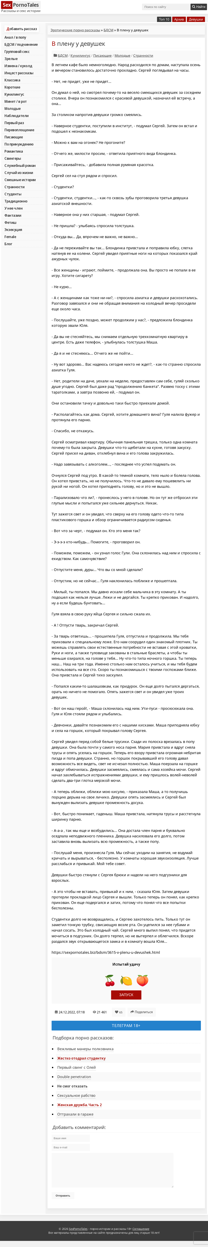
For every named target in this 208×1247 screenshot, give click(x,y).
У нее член (13, 208)
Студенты (12, 193)
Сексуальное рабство (76, 1095)
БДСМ (108, 30)
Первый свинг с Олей (76, 1067)
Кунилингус (14, 94)
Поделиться (142, 1012)
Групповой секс (16, 51)
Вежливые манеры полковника (85, 1048)
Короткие (12, 87)
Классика (12, 80)
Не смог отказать (72, 1086)
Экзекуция (13, 229)
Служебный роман (20, 165)
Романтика (13, 151)
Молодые (12, 108)
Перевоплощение (19, 129)
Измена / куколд (18, 65)
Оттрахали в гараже (75, 1114)
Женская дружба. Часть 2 (79, 1104)
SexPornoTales (78, 1235)
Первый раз (14, 122)
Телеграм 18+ (126, 1025)
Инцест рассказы (19, 72)
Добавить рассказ (21, 28)
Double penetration (74, 1076)
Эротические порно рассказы (75, 30)
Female (10, 236)
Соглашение (140, 1235)
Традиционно (15, 201)
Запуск (126, 995)
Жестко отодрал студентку (81, 1058)
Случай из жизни (18, 172)
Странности (14, 186)
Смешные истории (20, 179)
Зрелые (10, 58)
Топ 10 (164, 19)
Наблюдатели (16, 115)
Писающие (13, 137)
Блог (8, 243)
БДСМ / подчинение (21, 44)
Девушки (196, 19)
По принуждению (18, 144)
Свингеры (12, 158)
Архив (179, 19)
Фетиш (10, 222)
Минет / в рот (15, 101)
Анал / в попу (15, 37)
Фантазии (12, 215)
